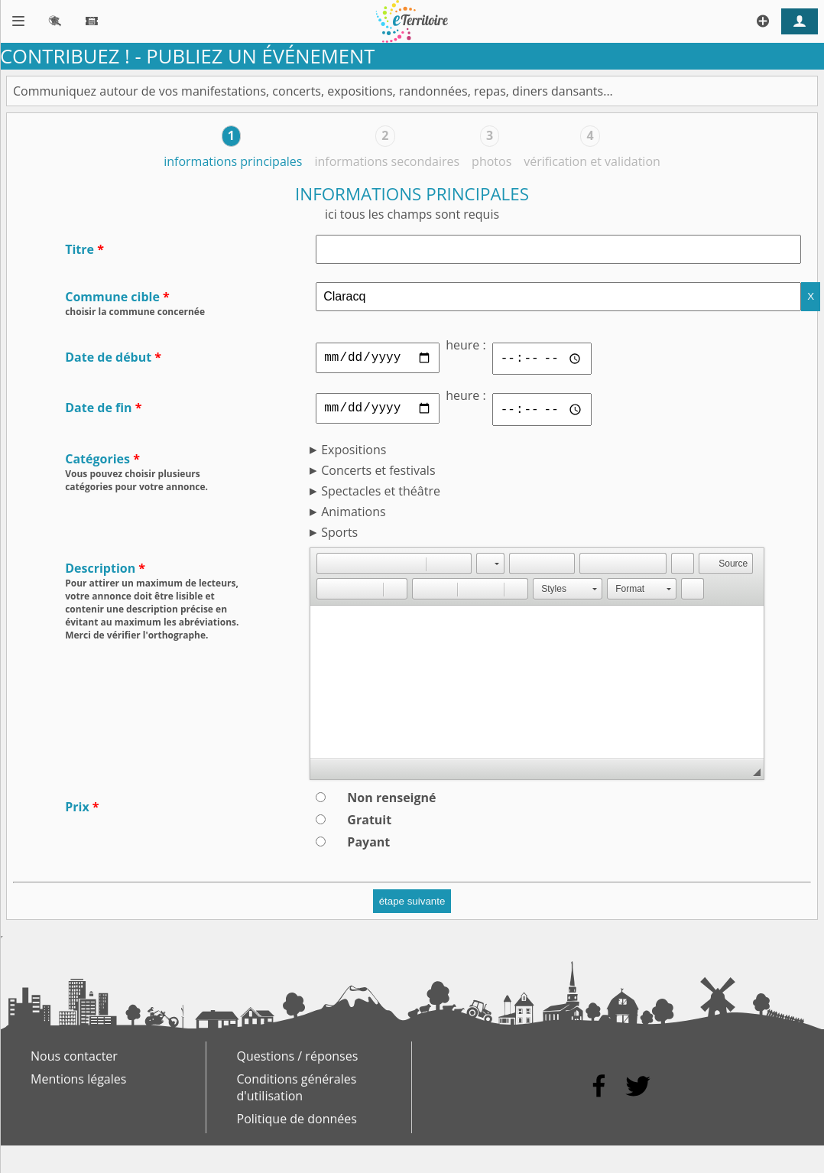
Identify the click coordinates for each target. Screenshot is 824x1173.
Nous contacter (74, 1058)
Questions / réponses (297, 1058)
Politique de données (297, 1121)
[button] (328, 566)
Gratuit (369, 822)
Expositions (353, 452)
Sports (339, 534)
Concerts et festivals (378, 472)
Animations (353, 513)
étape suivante (412, 903)
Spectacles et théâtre (380, 493)
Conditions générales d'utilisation (297, 1089)
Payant (368, 844)
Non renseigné (391, 799)
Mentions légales (78, 1081)
